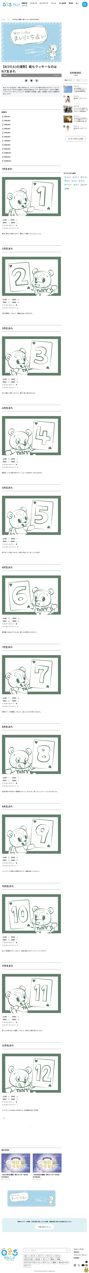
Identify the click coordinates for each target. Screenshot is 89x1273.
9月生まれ (7, 149)
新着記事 (24, 3)
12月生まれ (7, 161)
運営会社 (76, 1252)
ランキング (33, 3)
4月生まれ (7, 129)
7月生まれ (7, 141)
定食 (59, 1259)
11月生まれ (7, 157)
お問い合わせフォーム (44, 1227)
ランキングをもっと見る (75, 139)
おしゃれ (85, 184)
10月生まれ (7, 153)
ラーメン (85, 177)
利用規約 (76, 1258)
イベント (53, 3)
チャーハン (46, 1262)
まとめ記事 (62, 3)
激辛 (54, 1262)
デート (77, 184)
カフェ (75, 181)
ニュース (24, 5)
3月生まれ (7, 124)
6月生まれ (7, 137)
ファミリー (69, 184)
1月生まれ (7, 116)
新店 (52, 1259)
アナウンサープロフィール (32, 1262)
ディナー (83, 181)
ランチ (68, 181)
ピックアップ (44, 3)
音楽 (68, 188)
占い (77, 3)
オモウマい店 (28, 1259)
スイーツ (77, 177)
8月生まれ (7, 145)
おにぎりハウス (64, 1262)
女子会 (38, 1259)
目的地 (71, 3)
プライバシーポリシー (81, 1255)
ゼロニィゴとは (78, 1249)
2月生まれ (7, 120)
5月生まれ (7, 133)
